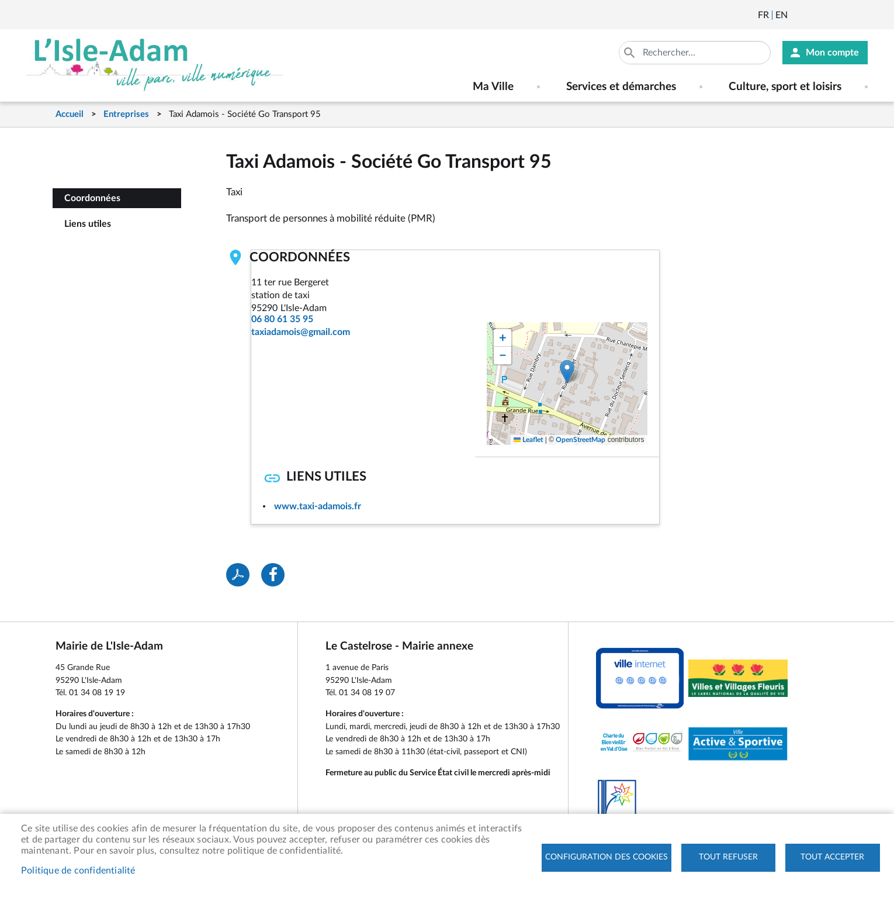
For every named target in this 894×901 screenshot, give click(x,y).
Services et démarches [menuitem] (621, 86)
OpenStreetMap (580, 439)
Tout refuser (728, 857)
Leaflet (528, 439)
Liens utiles (87, 224)
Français (763, 15)
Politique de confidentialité (78, 870)
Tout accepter (832, 857)
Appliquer (630, 53)
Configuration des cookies (606, 857)
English (781, 15)
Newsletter (798, 15)
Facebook (829, 15)
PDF (238, 574)
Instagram (861, 15)
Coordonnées (92, 198)
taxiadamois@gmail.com (300, 332)
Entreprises (126, 114)
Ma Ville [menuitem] (493, 86)
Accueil (70, 114)
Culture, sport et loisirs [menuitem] (785, 86)
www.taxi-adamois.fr (317, 506)
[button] (567, 372)
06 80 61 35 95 (282, 319)
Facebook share (273, 574)
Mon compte (832, 52)
